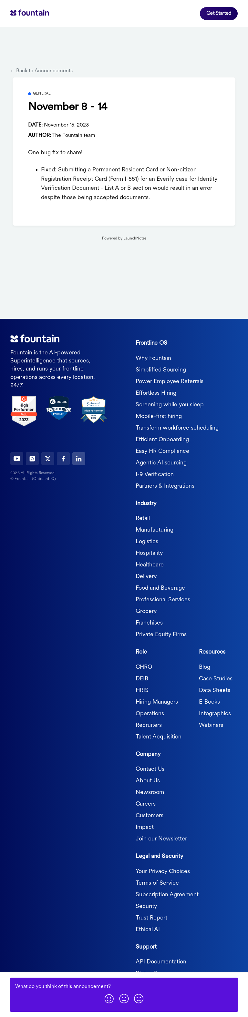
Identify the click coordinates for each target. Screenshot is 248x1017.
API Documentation (161, 962)
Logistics (147, 542)
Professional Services (163, 600)
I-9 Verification (155, 474)
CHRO (144, 667)
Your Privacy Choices (163, 871)
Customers (149, 816)
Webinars (211, 725)
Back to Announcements (41, 71)
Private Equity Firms (161, 635)
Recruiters (149, 725)
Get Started (218, 13)
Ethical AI (148, 929)
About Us (148, 781)
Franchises (149, 623)
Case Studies (215, 679)
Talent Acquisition (158, 737)
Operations (150, 713)
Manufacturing (154, 530)
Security (146, 906)
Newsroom (150, 792)
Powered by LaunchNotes (124, 238)
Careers (146, 804)
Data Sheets (214, 690)
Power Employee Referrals (169, 381)
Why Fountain (153, 358)
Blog (204, 667)
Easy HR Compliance (162, 451)
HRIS (142, 690)
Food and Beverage (160, 588)
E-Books (209, 702)
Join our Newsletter (161, 839)
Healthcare (150, 565)
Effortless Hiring (156, 393)
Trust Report (151, 918)
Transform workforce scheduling (177, 428)
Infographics (215, 713)
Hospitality (149, 553)
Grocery (146, 611)
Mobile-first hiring (159, 416)
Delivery (146, 577)
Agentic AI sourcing (161, 463)
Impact (145, 827)
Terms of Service (157, 883)
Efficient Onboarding (162, 439)
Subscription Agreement (167, 894)
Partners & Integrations (165, 486)
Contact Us (150, 769)
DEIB (142, 679)
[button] (109, 998)
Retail (143, 518)
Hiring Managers (157, 702)
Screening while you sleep (170, 405)
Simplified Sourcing (161, 370)
